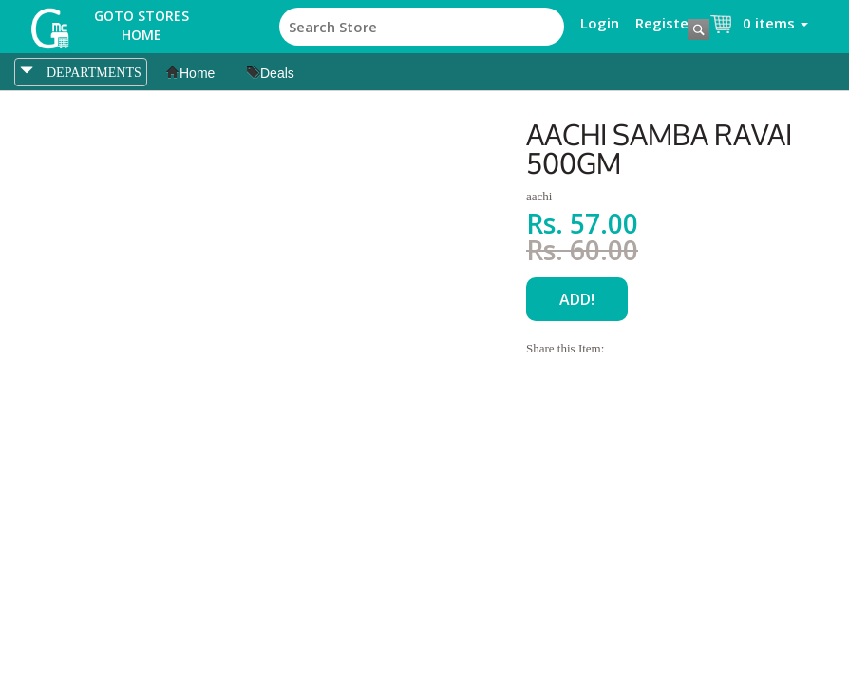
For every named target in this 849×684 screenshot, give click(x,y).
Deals (270, 73)
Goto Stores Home (141, 25)
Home (190, 73)
